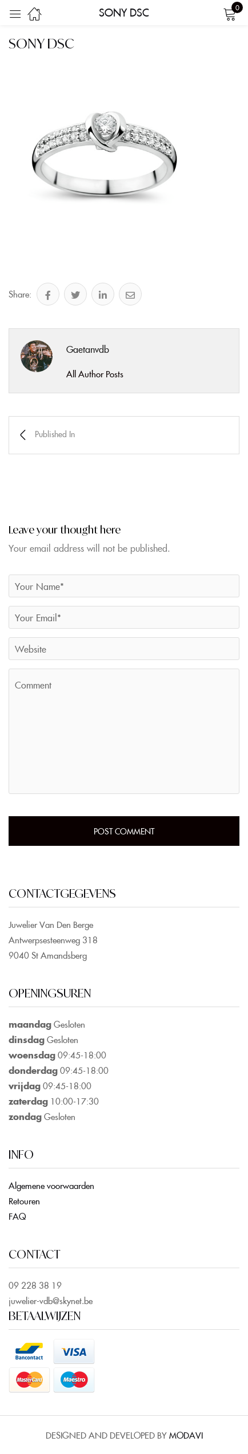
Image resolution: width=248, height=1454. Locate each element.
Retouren (24, 1201)
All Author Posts (94, 374)
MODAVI (186, 1435)
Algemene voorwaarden (51, 1185)
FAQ (17, 1216)
